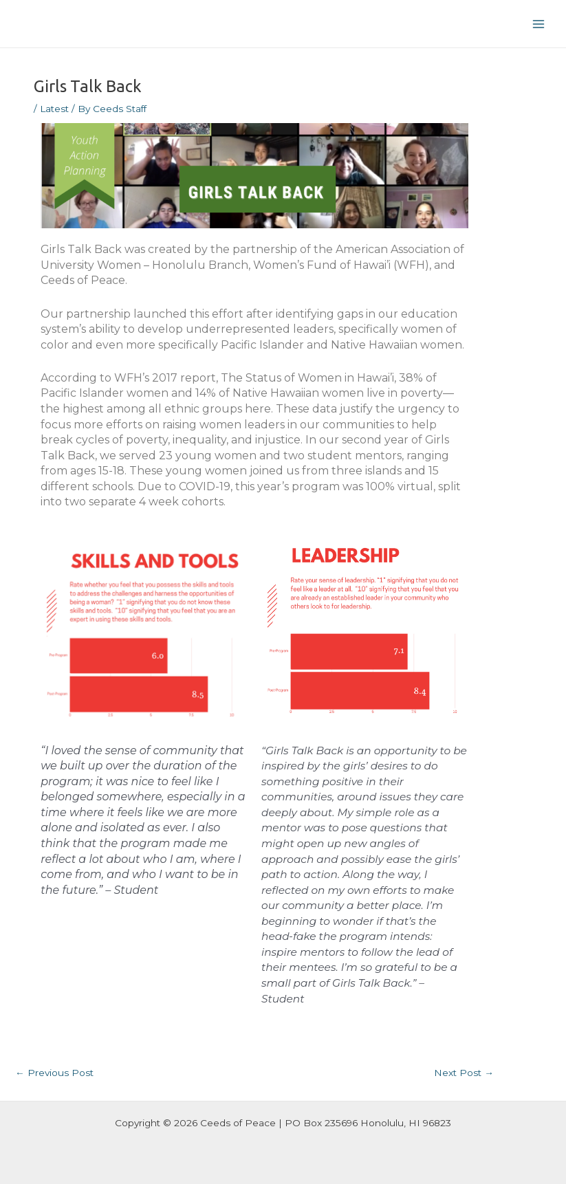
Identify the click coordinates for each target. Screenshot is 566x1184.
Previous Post (54, 1072)
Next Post (464, 1072)
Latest (54, 108)
